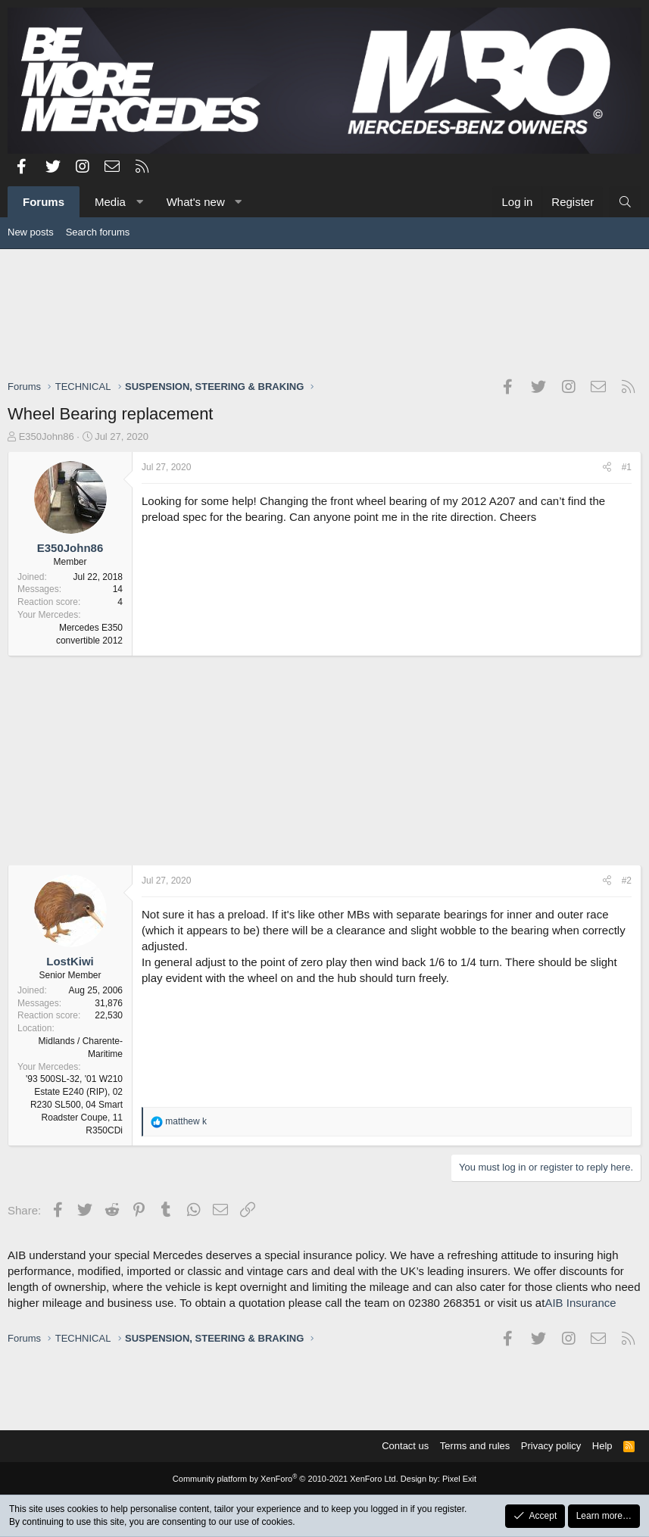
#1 (627, 467)
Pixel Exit (459, 1478)
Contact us (405, 1445)
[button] (139, 201)
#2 (627, 880)
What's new (196, 201)
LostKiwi (70, 961)
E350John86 (46, 436)
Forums (43, 201)
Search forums (98, 232)
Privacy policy (551, 1445)
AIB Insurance (580, 1302)
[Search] (625, 201)
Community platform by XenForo (285, 1478)
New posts (31, 232)
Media (110, 201)
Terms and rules (475, 1445)
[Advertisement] (325, 313)
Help (602, 1445)
